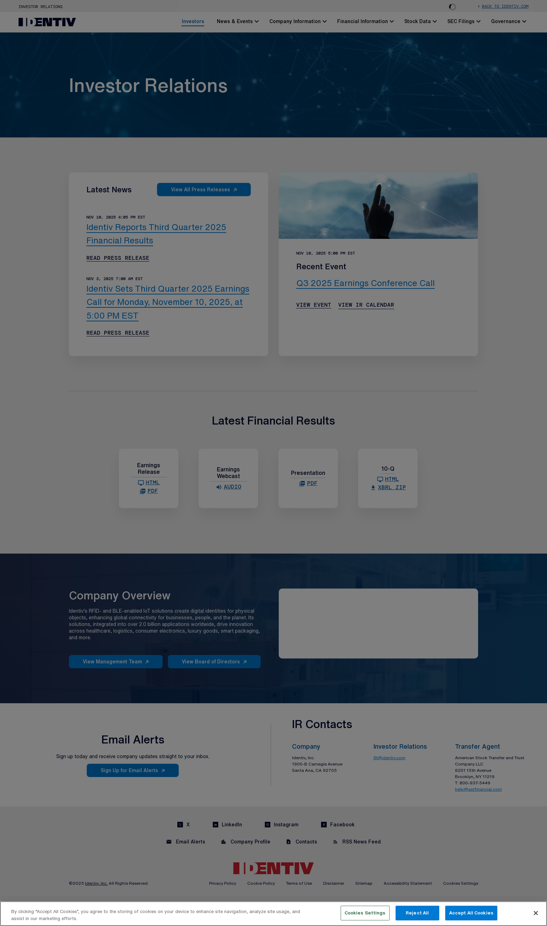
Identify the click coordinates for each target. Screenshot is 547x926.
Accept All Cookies (471, 913)
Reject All (417, 913)
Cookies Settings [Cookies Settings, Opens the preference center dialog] (365, 913)
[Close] (536, 913)
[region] (273, 913)
